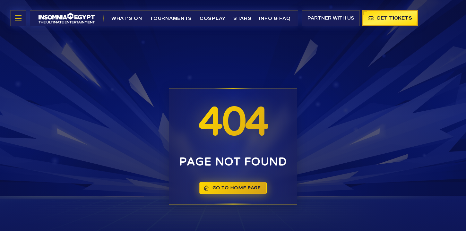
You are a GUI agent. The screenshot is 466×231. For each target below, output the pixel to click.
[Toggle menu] (18, 18)
